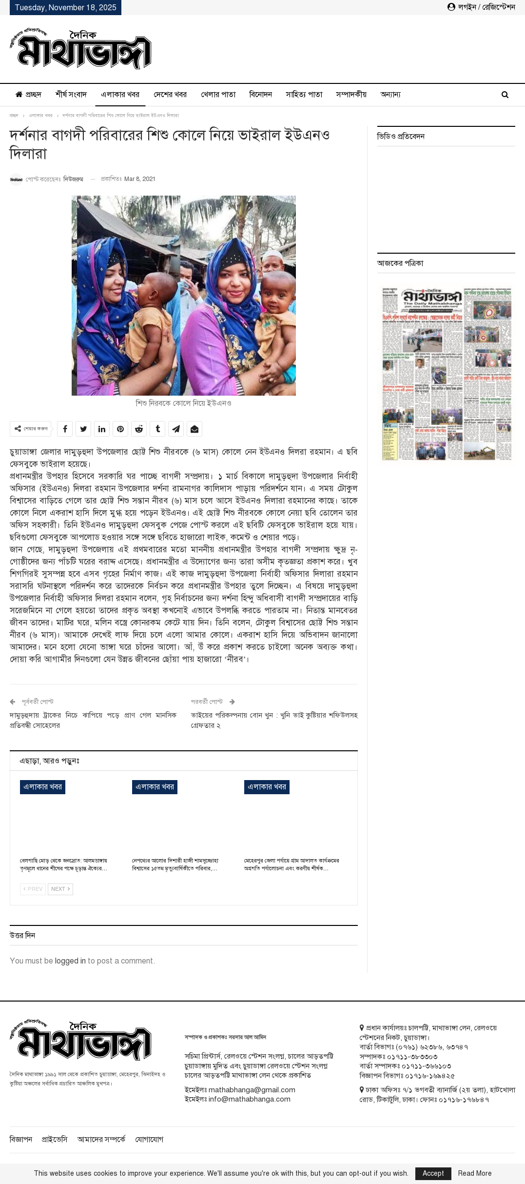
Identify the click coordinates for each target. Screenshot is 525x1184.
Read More (475, 1173)
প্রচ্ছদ (28, 95)
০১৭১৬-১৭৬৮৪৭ (464, 1099)
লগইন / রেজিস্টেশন (481, 7)
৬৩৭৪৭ (457, 1047)
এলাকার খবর (120, 95)
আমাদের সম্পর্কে (101, 1139)
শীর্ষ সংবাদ (71, 95)
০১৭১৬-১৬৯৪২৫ (430, 1075)
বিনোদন (261, 95)
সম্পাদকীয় (351, 95)
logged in (70, 961)
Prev (32, 889)
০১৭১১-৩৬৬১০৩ (426, 1066)
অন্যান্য (391, 95)
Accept (433, 1173)
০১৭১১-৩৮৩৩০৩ (412, 1056)
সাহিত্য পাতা (304, 95)
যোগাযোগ (149, 1139)
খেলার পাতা (218, 95)
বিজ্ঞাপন (21, 1139)
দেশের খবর (170, 95)
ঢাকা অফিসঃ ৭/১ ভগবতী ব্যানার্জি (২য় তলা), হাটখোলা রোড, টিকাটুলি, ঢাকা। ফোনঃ (437, 1094)
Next (60, 889)
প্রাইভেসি (55, 1139)
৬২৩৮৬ (431, 1047)
